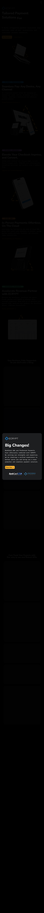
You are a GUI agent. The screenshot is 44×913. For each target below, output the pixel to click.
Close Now (10, 467)
